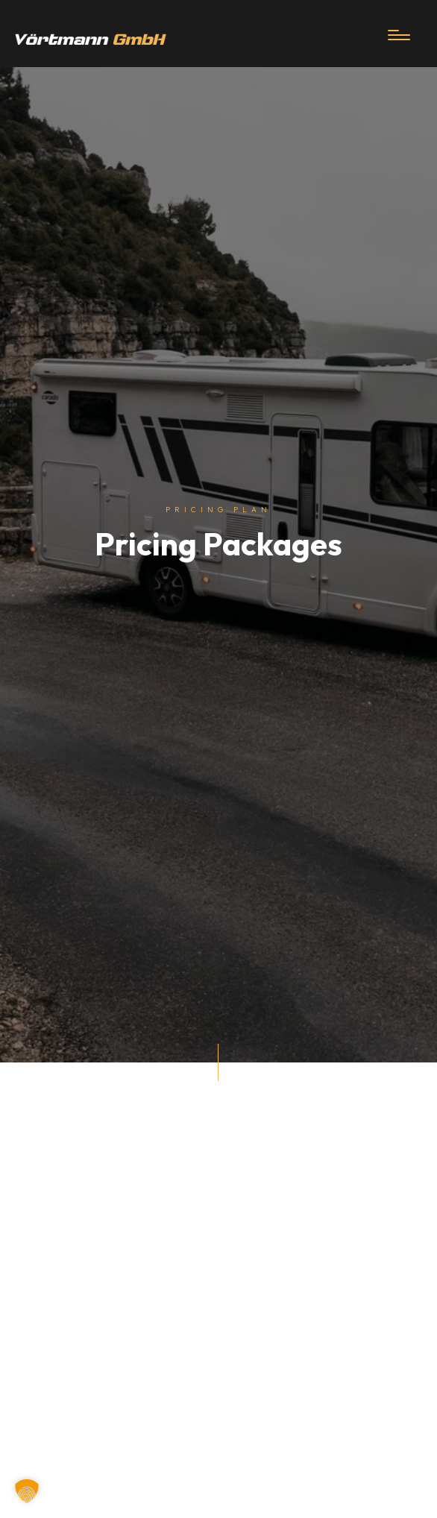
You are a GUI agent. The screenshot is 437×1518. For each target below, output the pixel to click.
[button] (27, 1491)
